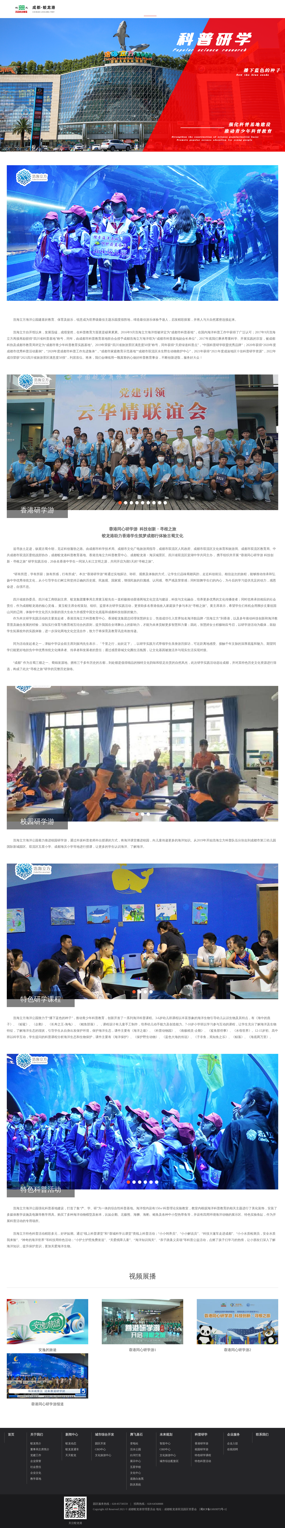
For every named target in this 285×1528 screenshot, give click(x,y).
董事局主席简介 (39, 1449)
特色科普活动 (203, 1461)
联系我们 (262, 1434)
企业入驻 (232, 1443)
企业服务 (233, 1434)
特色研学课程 (203, 1455)
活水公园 (135, 1449)
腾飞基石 (136, 1434)
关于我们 (36, 1434)
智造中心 (165, 1443)
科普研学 (201, 1434)
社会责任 (35, 1467)
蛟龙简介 (35, 1443)
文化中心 (135, 1472)
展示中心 (135, 1461)
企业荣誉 (35, 1461)
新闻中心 (71, 1434)
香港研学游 (201, 1443)
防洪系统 (135, 1484)
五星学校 (135, 1467)
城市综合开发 (104, 1434)
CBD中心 (100, 1449)
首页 (11, 1434)
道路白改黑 (137, 1478)
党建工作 (35, 1455)
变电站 (134, 1443)
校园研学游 (201, 1449)
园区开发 (100, 1443)
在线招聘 (232, 1449)
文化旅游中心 (103, 1455)
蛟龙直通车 (72, 1449)
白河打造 (135, 1455)
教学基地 (35, 1478)
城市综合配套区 (169, 1461)
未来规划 (166, 1434)
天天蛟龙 (70, 1455)
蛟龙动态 (70, 1443)
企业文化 (35, 1472)
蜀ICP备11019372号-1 (213, 1509)
